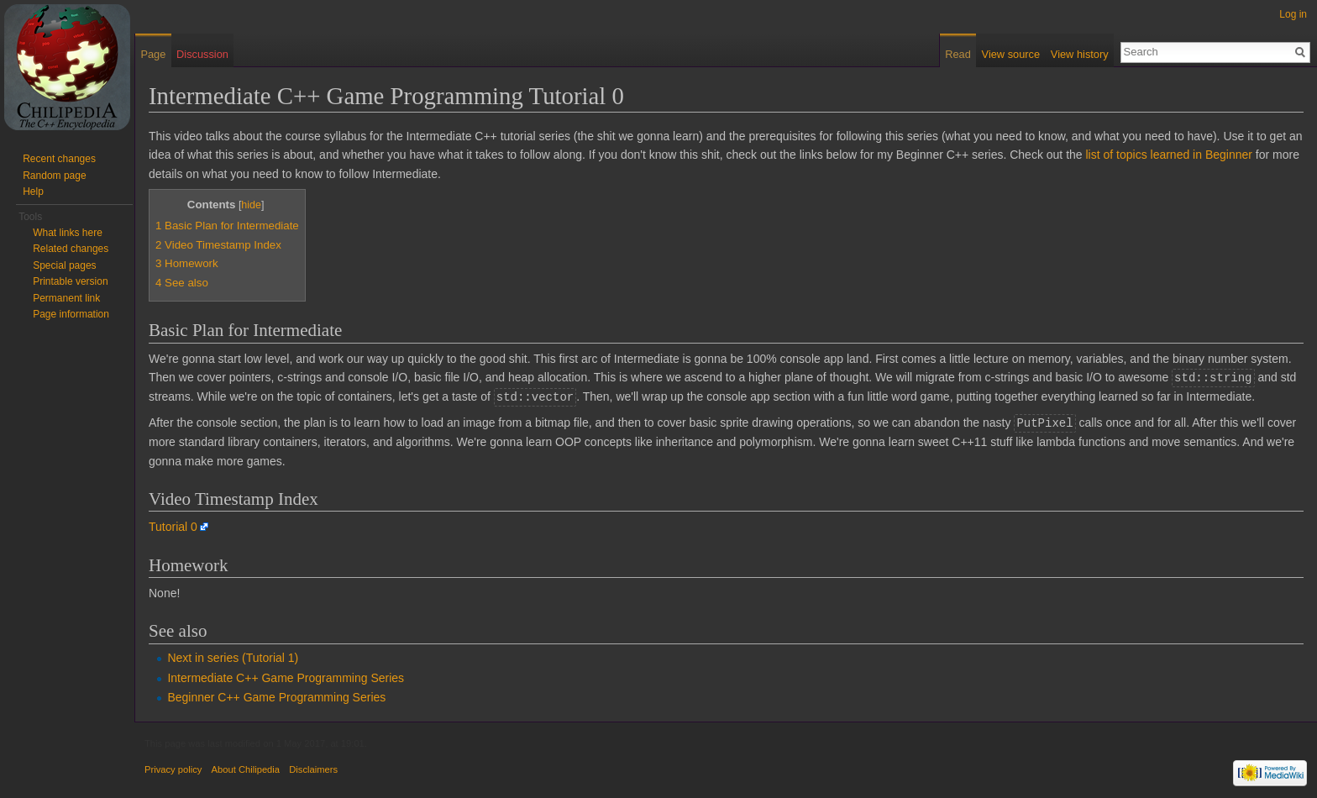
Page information (71, 314)
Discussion (202, 54)
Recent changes (59, 159)
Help (33, 191)
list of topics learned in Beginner (1169, 154)
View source (1011, 54)
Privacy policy (173, 767)
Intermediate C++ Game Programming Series (285, 675)
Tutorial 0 (173, 524)
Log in (1293, 14)
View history (1080, 54)
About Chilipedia (246, 767)
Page (152, 54)
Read (958, 54)
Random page (54, 175)
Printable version (70, 281)
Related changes (70, 249)
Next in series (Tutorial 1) (232, 655)
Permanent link (66, 298)
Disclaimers (313, 767)
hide (251, 205)
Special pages (64, 265)
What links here (67, 233)
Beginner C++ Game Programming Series (276, 694)
